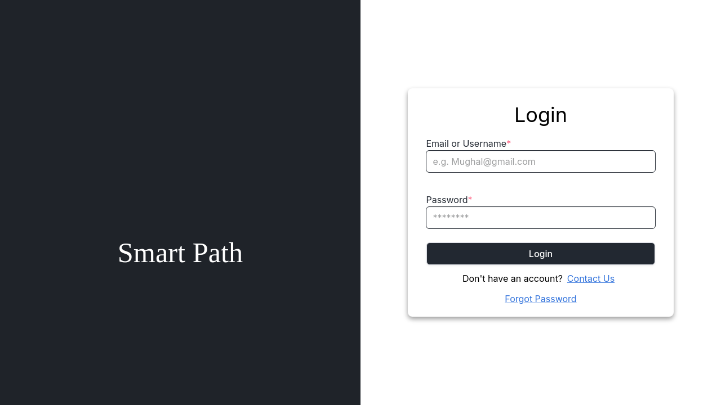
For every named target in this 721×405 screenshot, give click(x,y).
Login (541, 253)
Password (449, 199)
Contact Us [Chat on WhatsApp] (591, 278)
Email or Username (468, 143)
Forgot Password (540, 298)
